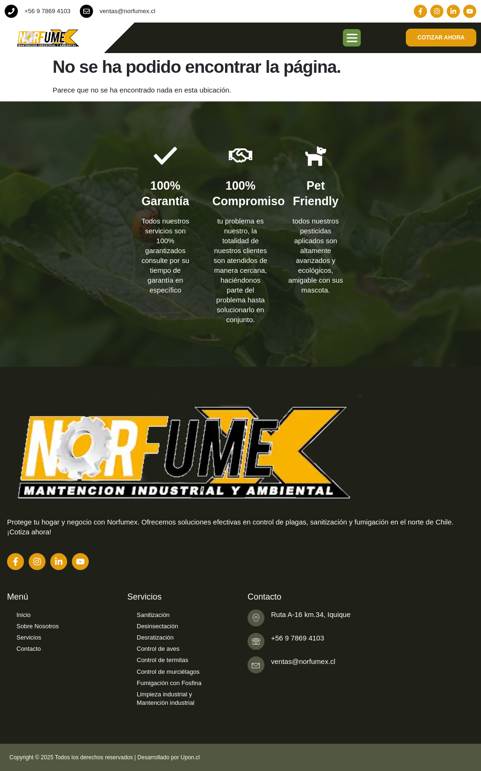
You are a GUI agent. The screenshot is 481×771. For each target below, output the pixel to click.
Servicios (28, 637)
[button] (352, 38)
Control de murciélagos (168, 671)
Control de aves (158, 648)
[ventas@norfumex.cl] (86, 11)
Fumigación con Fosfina (169, 682)
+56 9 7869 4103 (47, 11)
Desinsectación (157, 626)
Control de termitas (162, 659)
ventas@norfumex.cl (127, 11)
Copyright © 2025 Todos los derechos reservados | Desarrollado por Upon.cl (104, 757)
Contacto (28, 648)
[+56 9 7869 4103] (11, 11)
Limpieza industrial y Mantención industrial (165, 698)
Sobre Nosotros (37, 626)
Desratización (155, 637)
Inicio (23, 614)
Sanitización (153, 614)
